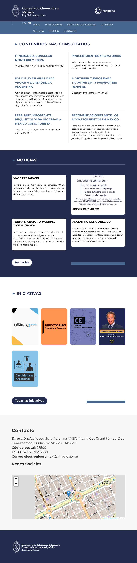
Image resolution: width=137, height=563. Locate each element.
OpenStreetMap (114, 518)
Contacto (38, 30)
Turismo (22, 30)
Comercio (89, 24)
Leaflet (104, 518)
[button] (69, 493)
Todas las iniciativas (29, 400)
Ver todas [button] (22, 262)
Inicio (20, 24)
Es (123, 10)
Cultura (106, 24)
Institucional (37, 24)
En (117, 10)
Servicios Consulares (64, 24)
